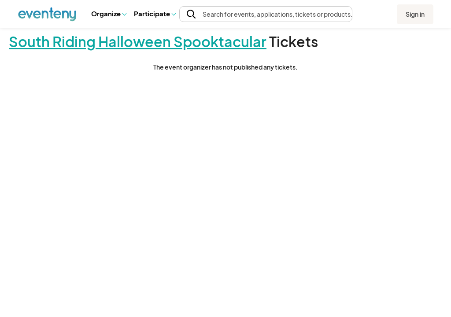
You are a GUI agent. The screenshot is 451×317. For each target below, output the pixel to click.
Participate (154, 13)
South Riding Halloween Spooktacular (137, 41)
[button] (108, 13)
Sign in (415, 14)
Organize (108, 13)
